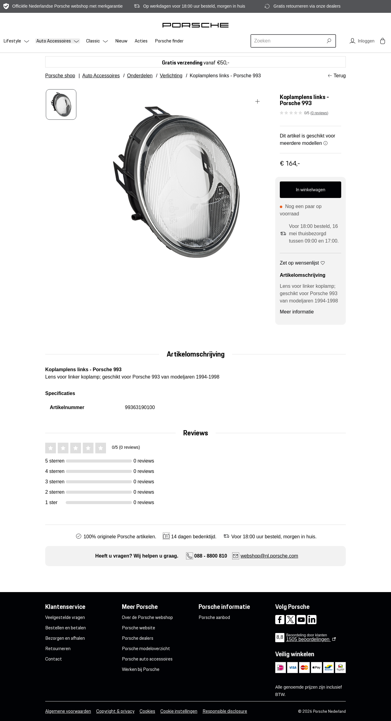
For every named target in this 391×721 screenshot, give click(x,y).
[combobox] (287, 41)
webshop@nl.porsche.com (269, 555)
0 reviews (319, 113)
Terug (340, 75)
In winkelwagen (310, 189)
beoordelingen (308, 639)
